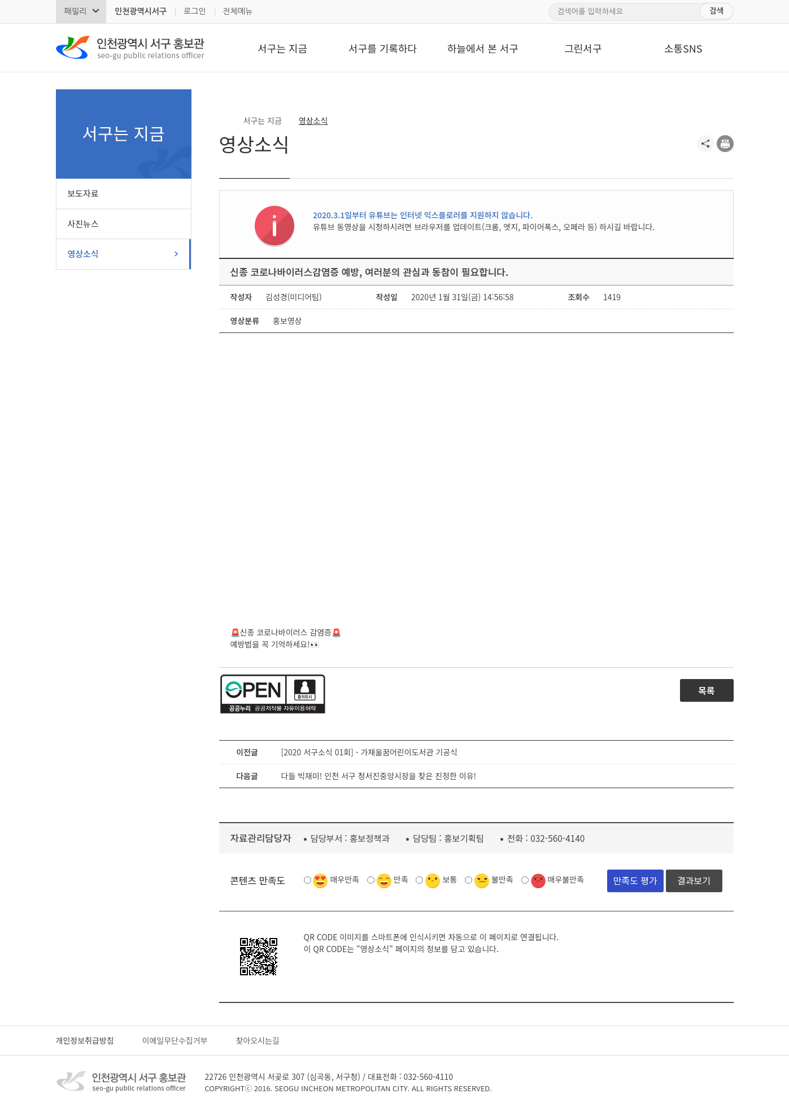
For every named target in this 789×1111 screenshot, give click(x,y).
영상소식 (83, 254)
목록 (706, 690)
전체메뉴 (238, 11)
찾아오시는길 (257, 1040)
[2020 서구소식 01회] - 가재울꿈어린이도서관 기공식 (369, 752)
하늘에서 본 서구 (482, 48)
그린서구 (582, 48)
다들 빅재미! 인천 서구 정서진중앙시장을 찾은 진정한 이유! (379, 775)
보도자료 (83, 193)
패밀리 (75, 11)
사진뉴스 (83, 224)
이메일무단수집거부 (175, 1040)
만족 (401, 879)
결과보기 (693, 880)
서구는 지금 (282, 48)
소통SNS (683, 48)
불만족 (502, 879)
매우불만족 (566, 879)
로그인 (195, 11)
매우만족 (344, 879)
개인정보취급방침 (85, 1040)
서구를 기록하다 (382, 48)
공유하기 (705, 143)
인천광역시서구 (141, 11)
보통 (449, 879)
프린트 (725, 143)
